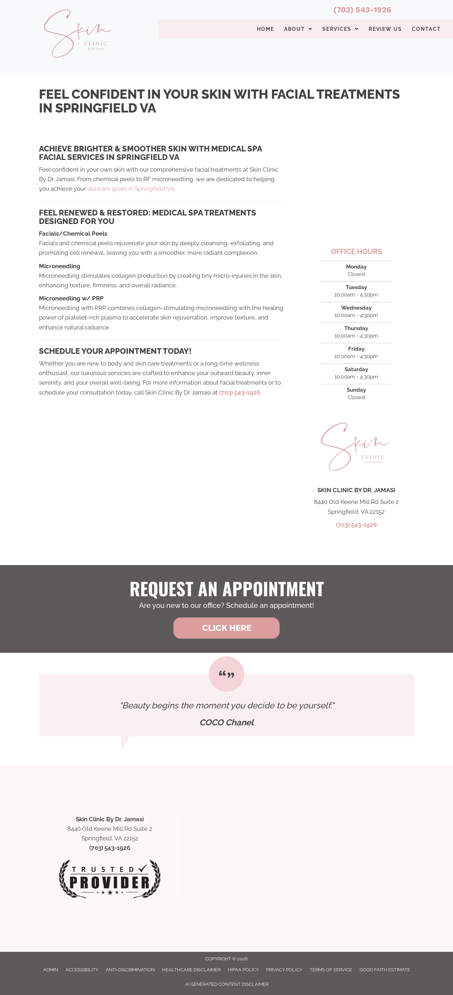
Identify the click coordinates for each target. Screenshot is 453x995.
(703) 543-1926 (362, 9)
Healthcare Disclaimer (191, 969)
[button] (226, 628)
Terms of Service (331, 969)
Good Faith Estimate (385, 969)
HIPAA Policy (243, 969)
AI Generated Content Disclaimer (227, 984)
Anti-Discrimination (130, 969)
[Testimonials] (226, 705)
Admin (50, 969)
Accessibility (81, 969)
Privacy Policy (284, 969)
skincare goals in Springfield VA (130, 188)
